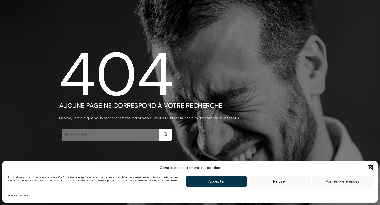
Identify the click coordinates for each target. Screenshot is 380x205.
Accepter (216, 181)
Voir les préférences (342, 181)
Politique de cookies (17, 195)
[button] (370, 167)
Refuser (279, 181)
